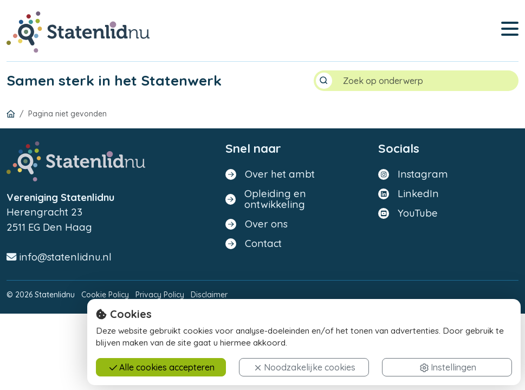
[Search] (426, 80)
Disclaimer (209, 295)
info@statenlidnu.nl (59, 257)
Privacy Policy (159, 295)
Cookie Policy (105, 295)
